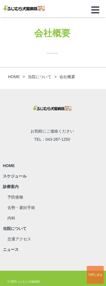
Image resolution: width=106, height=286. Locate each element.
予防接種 (15, 197)
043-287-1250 (58, 139)
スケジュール (15, 176)
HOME (9, 165)
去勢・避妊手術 (21, 207)
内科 (11, 218)
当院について (15, 228)
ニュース (11, 249)
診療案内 (11, 186)
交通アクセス (19, 239)
